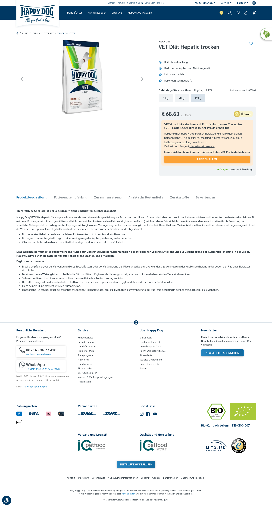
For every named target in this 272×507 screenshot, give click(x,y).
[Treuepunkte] (221, 12)
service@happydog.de (35, 386)
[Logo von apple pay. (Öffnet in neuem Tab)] (19, 421)
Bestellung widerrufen (136, 464)
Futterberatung (86, 342)
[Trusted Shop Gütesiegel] (239, 446)
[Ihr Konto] (245, 12)
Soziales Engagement (151, 359)
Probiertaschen (86, 350)
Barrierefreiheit (170, 477)
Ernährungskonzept (150, 342)
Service (225, 2)
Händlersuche (85, 364)
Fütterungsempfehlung (177, 142)
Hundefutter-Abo (87, 346)
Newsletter (83, 359)
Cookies (156, 477)
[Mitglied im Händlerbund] (216, 446)
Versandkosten (128, 494)
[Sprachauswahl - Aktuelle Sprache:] (254, 3)
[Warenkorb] (254, 12)
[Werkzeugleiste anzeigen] (6, 500)
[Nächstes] (142, 78)
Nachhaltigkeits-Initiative (152, 350)
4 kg (182, 98)
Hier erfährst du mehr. (202, 146)
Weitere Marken (204, 2)
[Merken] (251, 43)
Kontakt (71, 477)
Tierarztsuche (85, 368)
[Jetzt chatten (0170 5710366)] (41, 366)
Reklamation (84, 381)
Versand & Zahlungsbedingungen (95, 377)
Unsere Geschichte (149, 364)
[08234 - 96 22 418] (41, 351)
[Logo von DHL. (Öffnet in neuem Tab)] (87, 413)
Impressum (83, 477)
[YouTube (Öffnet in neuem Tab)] (155, 414)
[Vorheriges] (22, 78)
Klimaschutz (146, 355)
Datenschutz (98, 477)
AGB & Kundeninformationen (123, 477)
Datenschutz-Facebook (193, 477)
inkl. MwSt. (186, 115)
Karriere (143, 368)
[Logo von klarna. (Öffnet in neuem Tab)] (48, 413)
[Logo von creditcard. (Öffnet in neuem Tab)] (61, 413)
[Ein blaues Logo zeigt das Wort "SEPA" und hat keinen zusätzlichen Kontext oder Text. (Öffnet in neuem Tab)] (34, 413)
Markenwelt (146, 337)
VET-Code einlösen (87, 372)
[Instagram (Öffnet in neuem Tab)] (141, 414)
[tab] (31, 198)
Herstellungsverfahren (151, 346)
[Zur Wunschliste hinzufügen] (237, 12)
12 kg (198, 98)
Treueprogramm (86, 355)
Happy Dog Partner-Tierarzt (197, 133)
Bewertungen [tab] (205, 197)
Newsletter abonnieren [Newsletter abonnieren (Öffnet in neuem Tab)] (222, 353)
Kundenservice (85, 337)
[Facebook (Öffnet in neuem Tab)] (148, 414)
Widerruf (145, 477)
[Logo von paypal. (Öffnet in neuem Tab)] (19, 413)
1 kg (165, 98)
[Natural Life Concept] (266, 34)
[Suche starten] (229, 12)
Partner (241, 2)
